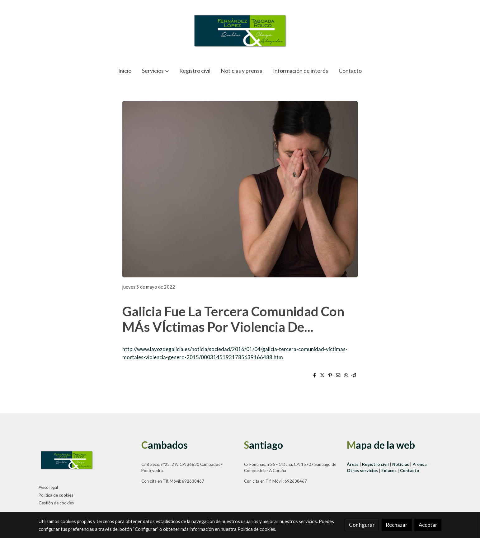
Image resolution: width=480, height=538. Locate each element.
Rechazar (396, 525)
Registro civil (375, 464)
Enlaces (389, 470)
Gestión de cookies (56, 502)
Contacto (409, 470)
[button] (155, 71)
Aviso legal (48, 487)
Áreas (353, 464)
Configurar (362, 525)
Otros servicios (362, 470)
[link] (240, 30)
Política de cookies (56, 495)
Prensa (419, 464)
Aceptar (428, 525)
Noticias (401, 464)
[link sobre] (86, 461)
